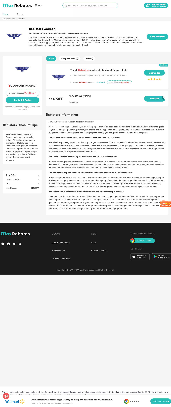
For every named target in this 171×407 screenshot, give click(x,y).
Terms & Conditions (61, 258)
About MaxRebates (61, 242)
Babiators (21, 18)
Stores (14, 18)
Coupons (6, 18)
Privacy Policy (58, 250)
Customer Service (99, 250)
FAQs (93, 242)
